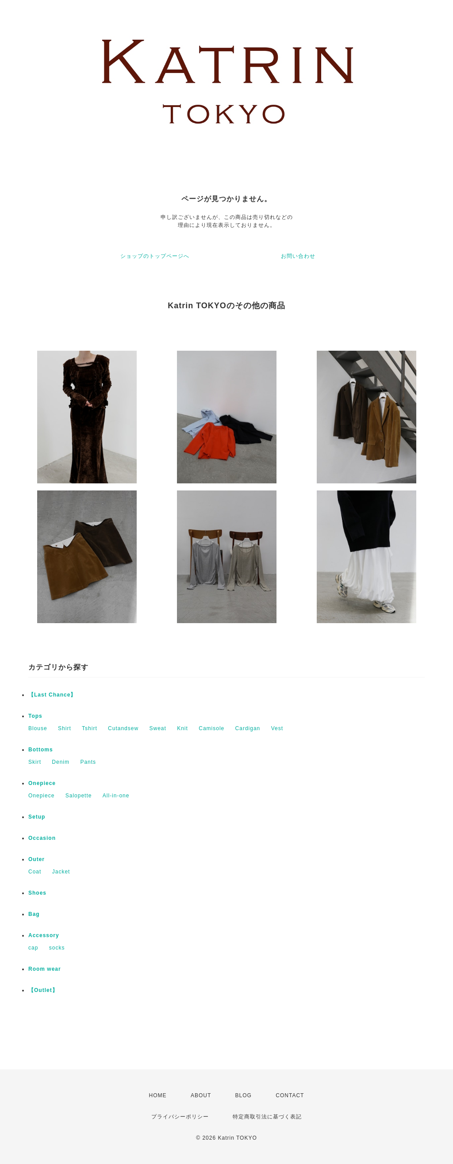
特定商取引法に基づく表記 (267, 1117)
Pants (88, 762)
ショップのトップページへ (154, 256)
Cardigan (248, 728)
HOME (158, 1095)
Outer (36, 859)
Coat (34, 872)
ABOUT (201, 1095)
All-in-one (116, 796)
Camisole (211, 728)
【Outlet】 (43, 990)
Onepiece (42, 783)
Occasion (42, 838)
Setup (36, 817)
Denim (60, 762)
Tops (35, 716)
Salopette (78, 796)
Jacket (61, 872)
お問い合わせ (298, 256)
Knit (182, 728)
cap (33, 948)
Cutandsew (123, 728)
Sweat (157, 728)
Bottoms (40, 750)
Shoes (37, 893)
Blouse (37, 728)
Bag (34, 914)
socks (57, 948)
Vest (277, 728)
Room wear (44, 969)
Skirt (34, 762)
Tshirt (89, 728)
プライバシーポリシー (180, 1117)
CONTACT (290, 1095)
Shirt (64, 728)
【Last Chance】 (52, 695)
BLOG (243, 1095)
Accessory (43, 935)
